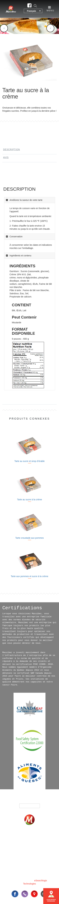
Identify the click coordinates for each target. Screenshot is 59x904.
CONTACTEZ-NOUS (27, 858)
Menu (50, 9)
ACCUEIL (16, 835)
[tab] (29, 150)
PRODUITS (36, 835)
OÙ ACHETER (27, 840)
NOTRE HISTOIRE (27, 844)
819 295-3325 (37, 865)
